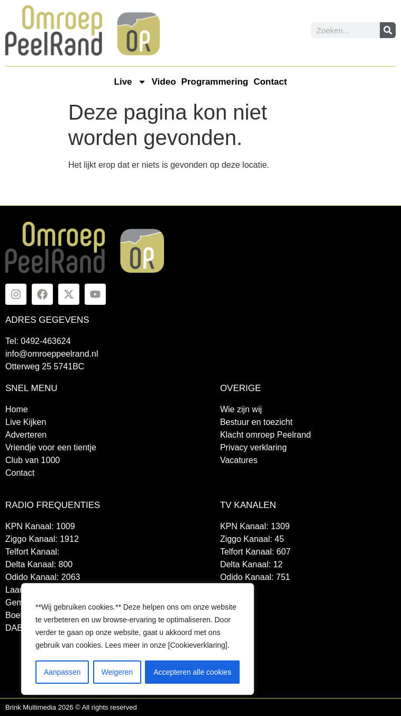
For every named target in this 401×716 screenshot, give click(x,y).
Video (164, 82)
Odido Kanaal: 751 (255, 577)
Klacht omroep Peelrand (265, 434)
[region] (137, 639)
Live (130, 82)
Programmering (215, 82)
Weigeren (117, 672)
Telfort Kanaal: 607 (255, 551)
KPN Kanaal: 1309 (255, 526)
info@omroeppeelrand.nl (51, 353)
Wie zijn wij (241, 409)
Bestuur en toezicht (256, 422)
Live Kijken (25, 422)
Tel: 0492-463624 (38, 341)
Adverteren (26, 434)
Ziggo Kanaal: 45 (252, 538)
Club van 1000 (32, 460)
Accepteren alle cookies (192, 672)
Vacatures (239, 460)
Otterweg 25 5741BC (44, 366)
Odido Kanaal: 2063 (42, 577)
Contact (270, 82)
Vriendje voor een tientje (50, 447)
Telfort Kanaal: (32, 551)
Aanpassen (61, 672)
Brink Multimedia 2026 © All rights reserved (71, 707)
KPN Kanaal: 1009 (40, 526)
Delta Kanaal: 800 (38, 564)
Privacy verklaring (253, 447)
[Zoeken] (388, 30)
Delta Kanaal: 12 (251, 564)
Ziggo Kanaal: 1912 (42, 538)
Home (16, 409)
